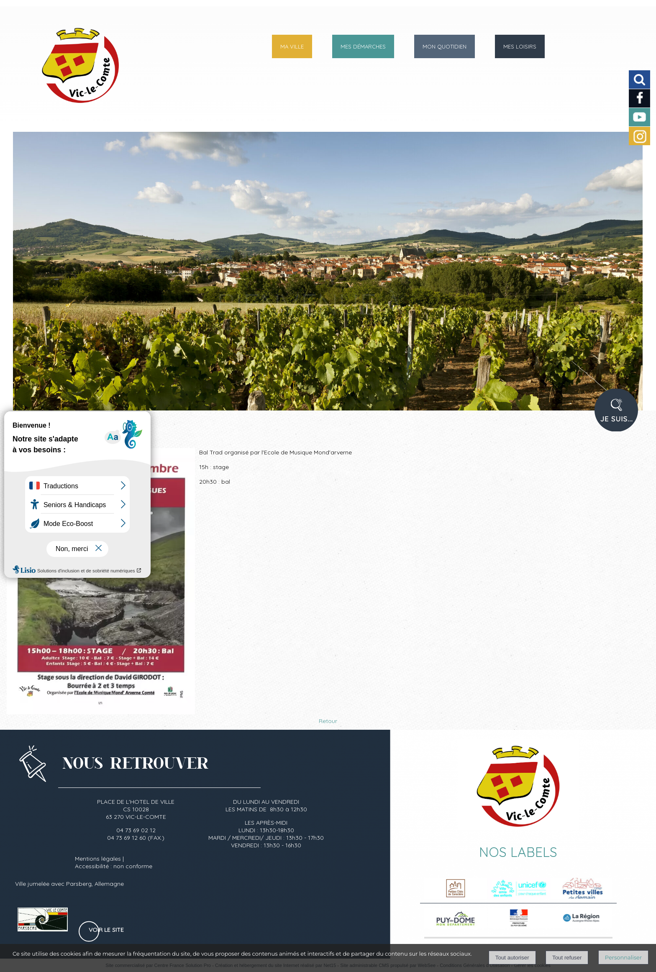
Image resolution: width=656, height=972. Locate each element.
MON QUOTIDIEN (444, 46)
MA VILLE (292, 46)
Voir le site (106, 930)
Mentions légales (98, 858)
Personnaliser (623, 957)
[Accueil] (61, 72)
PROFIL (619, 415)
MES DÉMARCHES (363, 46)
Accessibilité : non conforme (113, 866)
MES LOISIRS (519, 46)
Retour (328, 721)
